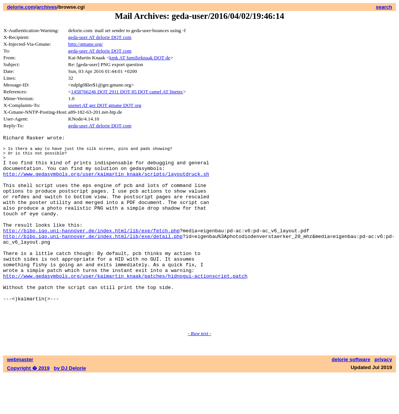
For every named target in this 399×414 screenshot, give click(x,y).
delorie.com (21, 7)
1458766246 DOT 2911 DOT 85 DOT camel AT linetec (127, 91)
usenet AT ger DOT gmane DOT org (105, 105)
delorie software (351, 398)
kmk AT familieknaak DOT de (140, 57)
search (384, 7)
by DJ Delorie (70, 406)
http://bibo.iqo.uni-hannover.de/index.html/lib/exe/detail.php (93, 257)
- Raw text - (199, 372)
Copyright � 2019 (28, 406)
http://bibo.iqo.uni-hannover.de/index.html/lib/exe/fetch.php (91, 250)
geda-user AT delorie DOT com (100, 37)
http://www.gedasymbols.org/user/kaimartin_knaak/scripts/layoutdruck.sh (106, 182)
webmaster (20, 398)
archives (47, 7)
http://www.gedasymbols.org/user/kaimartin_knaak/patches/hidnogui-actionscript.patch (125, 305)
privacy (383, 398)
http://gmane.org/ (85, 44)
